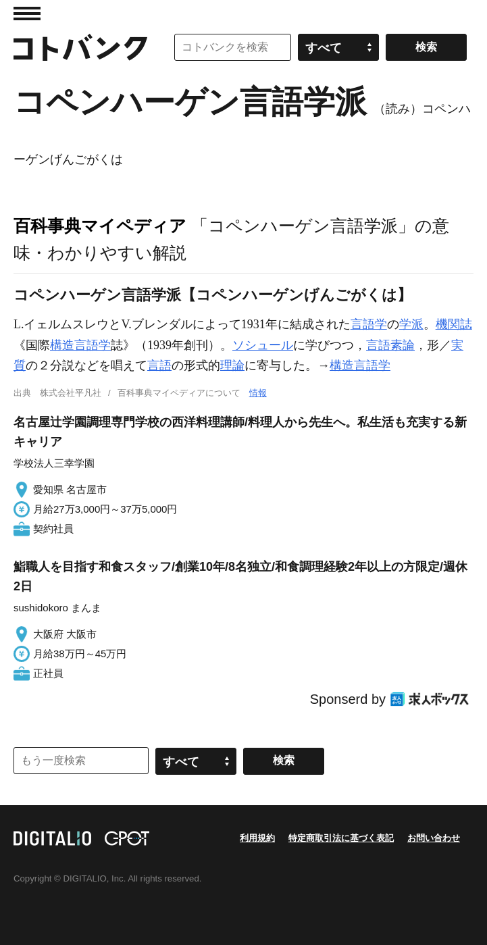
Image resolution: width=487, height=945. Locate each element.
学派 (411, 324)
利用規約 (257, 838)
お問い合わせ (433, 838)
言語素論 (390, 345)
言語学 (369, 324)
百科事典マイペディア (100, 225)
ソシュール (262, 345)
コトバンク (80, 47)
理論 (232, 365)
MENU (27, 13)
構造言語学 (80, 345)
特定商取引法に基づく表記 (341, 838)
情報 (258, 393)
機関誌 (454, 324)
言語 (159, 365)
